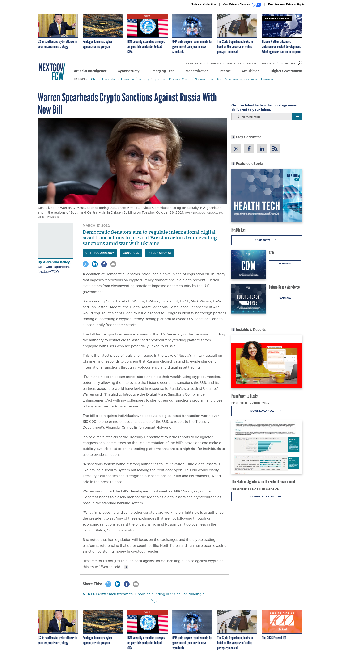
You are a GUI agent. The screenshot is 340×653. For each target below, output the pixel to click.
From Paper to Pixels (244, 396)
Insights (268, 63)
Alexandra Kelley (56, 262)
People (225, 70)
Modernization (197, 70)
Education (127, 79)
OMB (94, 79)
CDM (272, 253)
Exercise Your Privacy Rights (286, 4)
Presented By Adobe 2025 (250, 403)
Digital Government (286, 70)
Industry (144, 79)
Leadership (109, 79)
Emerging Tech (162, 70)
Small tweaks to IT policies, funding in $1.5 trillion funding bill (157, 594)
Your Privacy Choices (242, 5)
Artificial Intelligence (90, 70)
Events (216, 63)
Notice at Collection (203, 4)
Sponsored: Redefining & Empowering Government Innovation (235, 79)
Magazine (234, 63)
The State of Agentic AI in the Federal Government (263, 481)
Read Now (267, 240)
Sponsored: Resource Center (172, 79)
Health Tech (238, 230)
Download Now (267, 411)
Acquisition (251, 70)
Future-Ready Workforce (284, 287)
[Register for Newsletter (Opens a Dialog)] (297, 116)
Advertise (287, 63)
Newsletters (195, 63)
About (251, 63)
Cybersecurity (129, 70)
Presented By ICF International (255, 489)
